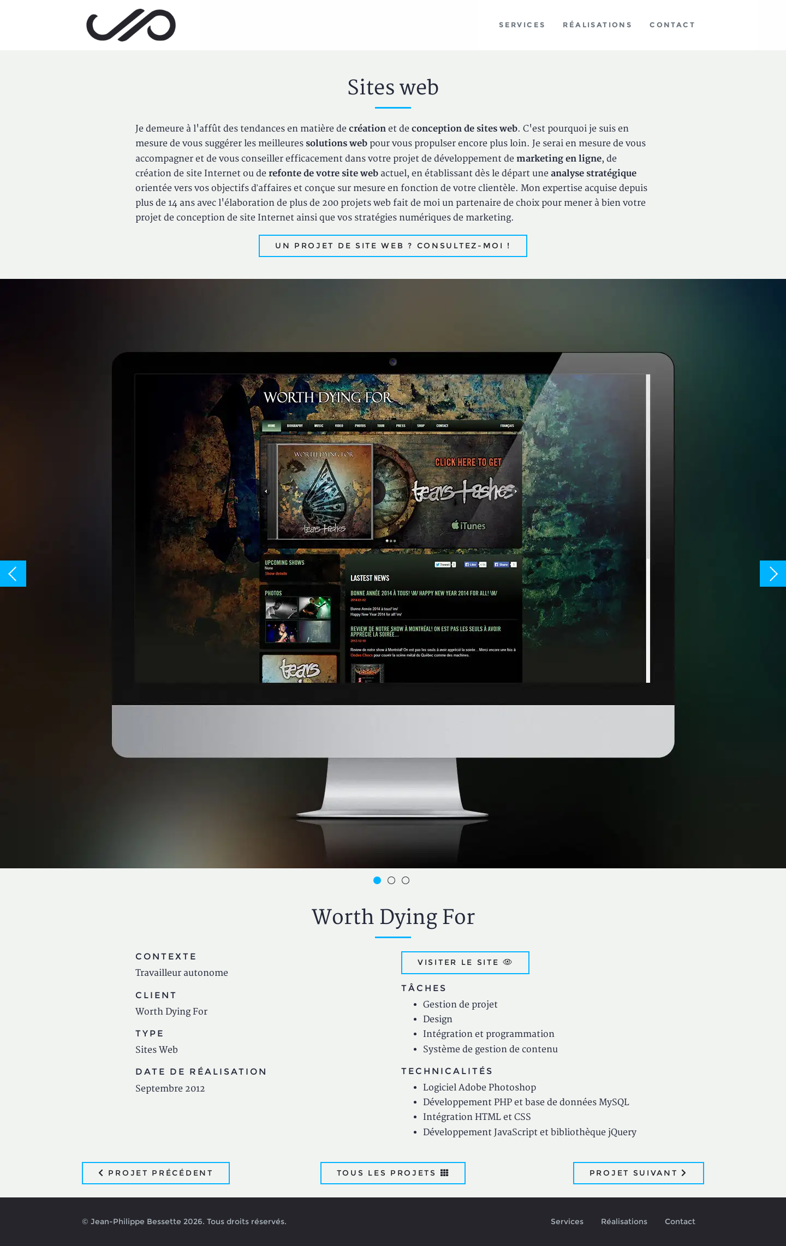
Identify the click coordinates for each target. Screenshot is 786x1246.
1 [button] (378, 882)
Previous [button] (13, 574)
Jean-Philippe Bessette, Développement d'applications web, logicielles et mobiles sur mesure (131, 25)
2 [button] (393, 882)
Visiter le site (465, 962)
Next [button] (773, 574)
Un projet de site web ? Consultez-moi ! (393, 246)
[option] (393, 573)
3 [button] (407, 882)
